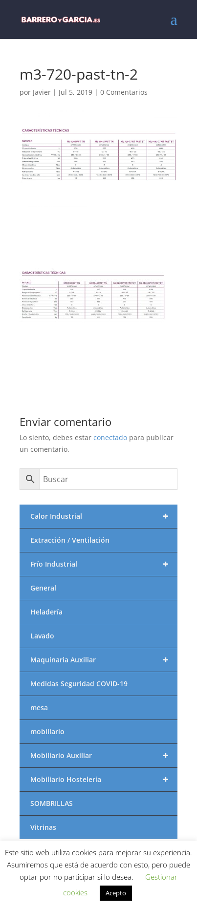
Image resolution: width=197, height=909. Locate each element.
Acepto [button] (116, 892)
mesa (39, 707)
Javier (42, 92)
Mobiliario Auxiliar (103, 755)
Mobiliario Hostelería (103, 779)
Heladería (46, 611)
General (43, 587)
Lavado (42, 635)
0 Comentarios (124, 92)
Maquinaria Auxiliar (103, 660)
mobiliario (47, 731)
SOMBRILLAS (51, 803)
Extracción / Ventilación (69, 540)
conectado (110, 437)
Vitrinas (43, 827)
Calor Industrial (103, 516)
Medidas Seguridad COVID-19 (79, 683)
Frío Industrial (103, 564)
